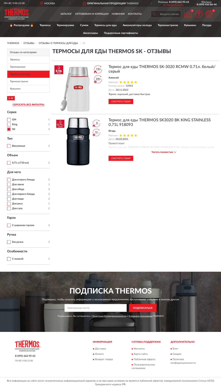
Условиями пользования (140, 316)
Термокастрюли (168, 25)
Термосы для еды (105, 25)
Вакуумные (18, 146)
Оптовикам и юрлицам (92, 14)
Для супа (17, 208)
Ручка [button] (11, 234)
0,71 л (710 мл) (20, 163)
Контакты (135, 14)
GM (14, 119)
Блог (175, 349)
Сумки (84, 25)
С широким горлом (23, 225)
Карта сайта (141, 354)
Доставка (100, 349)
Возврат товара (104, 359)
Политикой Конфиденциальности (109, 316)
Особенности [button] (17, 251)
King (14, 124)
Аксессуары (90, 33)
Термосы (45, 25)
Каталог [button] (66, 14)
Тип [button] (9, 138)
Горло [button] (11, 217)
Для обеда (18, 189)
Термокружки (65, 25)
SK (13, 129)
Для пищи (18, 199)
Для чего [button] (14, 172)
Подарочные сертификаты (121, 33)
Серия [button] (11, 112)
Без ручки (17, 242)
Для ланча (18, 184)
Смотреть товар (120, 102)
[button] (173, 5)
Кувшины (190, 25)
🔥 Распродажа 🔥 (22, 25)
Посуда (206, 25)
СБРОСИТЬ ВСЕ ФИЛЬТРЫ (28, 105)
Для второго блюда (23, 179)
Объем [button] (12, 155)
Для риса (17, 203)
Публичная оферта (144, 359)
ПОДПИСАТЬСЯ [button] (142, 308)
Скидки (177, 354)
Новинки (118, 14)
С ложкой (17, 259)
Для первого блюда (23, 194)
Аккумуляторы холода (137, 25)
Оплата (99, 354)
